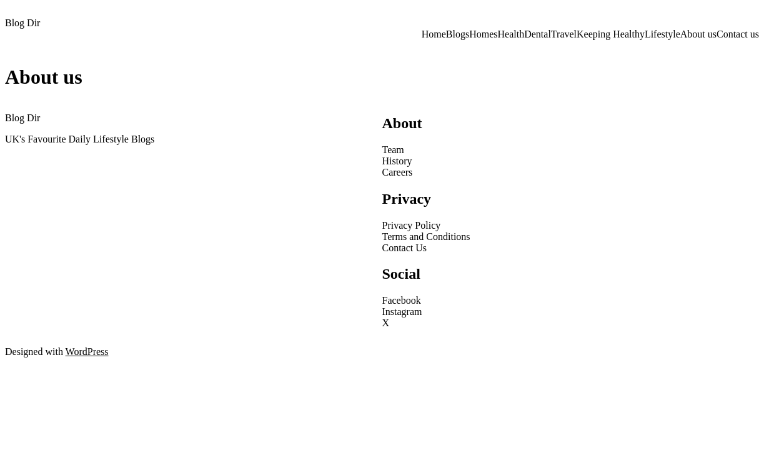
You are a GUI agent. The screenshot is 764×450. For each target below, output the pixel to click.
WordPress (87, 351)
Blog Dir (22, 23)
